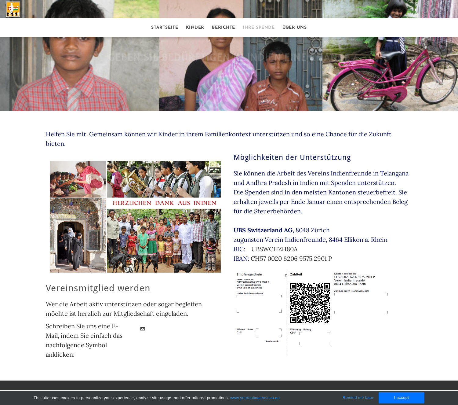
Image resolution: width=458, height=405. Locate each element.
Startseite (164, 27)
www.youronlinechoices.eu (255, 398)
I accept (401, 397)
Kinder (195, 27)
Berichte (223, 27)
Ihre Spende (258, 27)
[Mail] (142, 329)
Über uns (294, 27)
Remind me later (358, 397)
